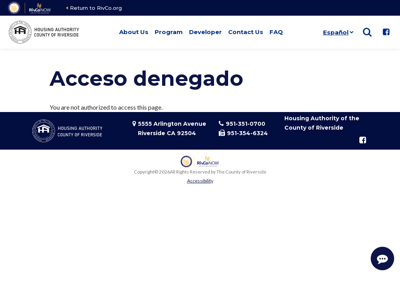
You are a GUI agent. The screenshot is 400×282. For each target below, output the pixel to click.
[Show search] (367, 32)
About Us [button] (133, 32)
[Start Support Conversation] (382, 258)
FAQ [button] (276, 32)
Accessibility (200, 181)
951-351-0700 (245, 123)
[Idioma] (338, 32)
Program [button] (169, 32)
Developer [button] (205, 32)
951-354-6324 (247, 133)
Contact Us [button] (245, 32)
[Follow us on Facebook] (386, 32)
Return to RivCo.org (96, 8)
